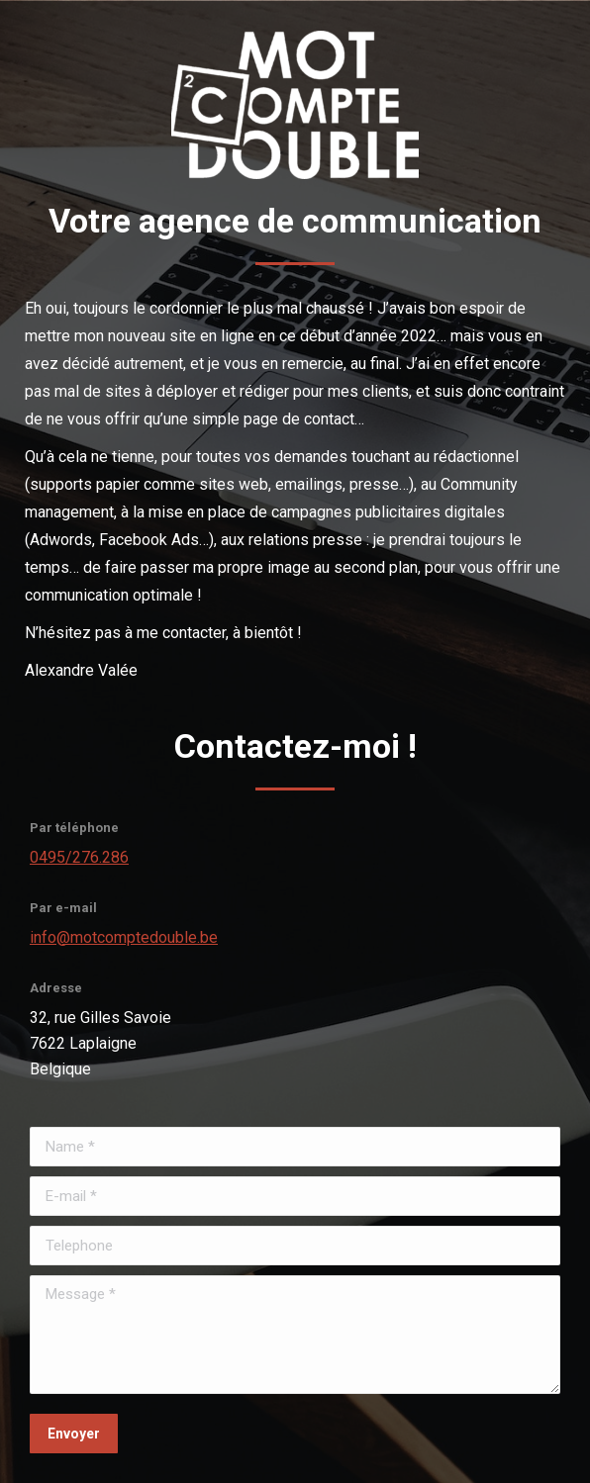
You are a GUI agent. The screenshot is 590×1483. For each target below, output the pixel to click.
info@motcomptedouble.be (124, 937)
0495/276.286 (79, 857)
